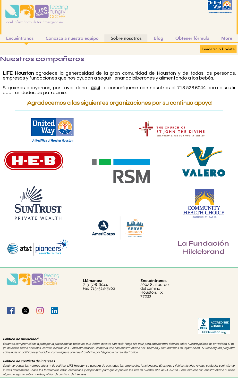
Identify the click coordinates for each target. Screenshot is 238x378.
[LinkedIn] (54, 310)
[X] (25, 310)
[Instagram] (40, 310)
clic (135, 344)
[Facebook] (11, 310)
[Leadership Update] (218, 49)
